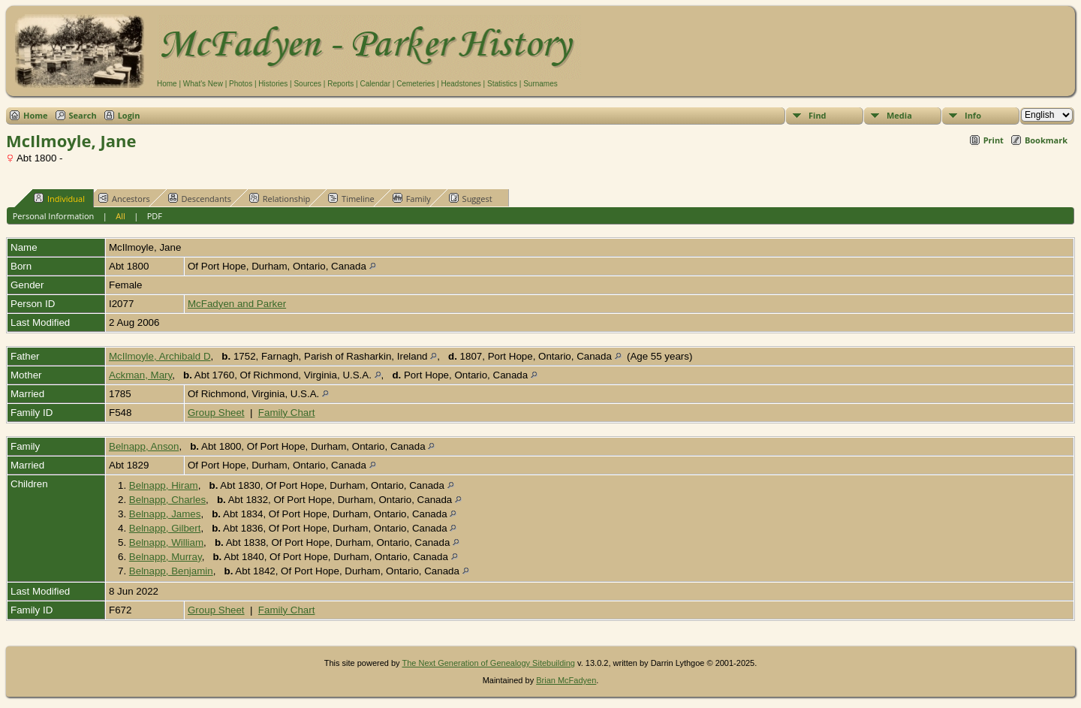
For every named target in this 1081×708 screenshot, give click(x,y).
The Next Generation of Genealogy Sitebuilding (488, 662)
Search (83, 115)
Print (993, 140)
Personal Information (54, 215)
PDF (154, 215)
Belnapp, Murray (165, 556)
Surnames (540, 84)
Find (817, 115)
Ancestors (124, 198)
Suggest (470, 198)
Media (899, 115)
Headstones (460, 84)
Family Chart (286, 412)
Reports (340, 84)
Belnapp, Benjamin (171, 571)
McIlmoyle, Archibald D (160, 356)
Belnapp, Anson (144, 446)
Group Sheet (216, 412)
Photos (240, 84)
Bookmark (1046, 140)
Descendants (199, 198)
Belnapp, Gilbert (165, 528)
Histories (273, 84)
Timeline (351, 198)
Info (973, 115)
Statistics (502, 84)
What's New (203, 84)
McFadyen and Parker (237, 303)
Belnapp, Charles (167, 499)
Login (129, 115)
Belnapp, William (166, 542)
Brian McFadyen (566, 680)
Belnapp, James (165, 514)
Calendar (375, 84)
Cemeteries (415, 84)
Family (412, 198)
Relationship (279, 198)
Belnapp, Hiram (163, 485)
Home (167, 84)
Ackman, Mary (140, 375)
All (120, 215)
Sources (307, 84)
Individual (59, 198)
